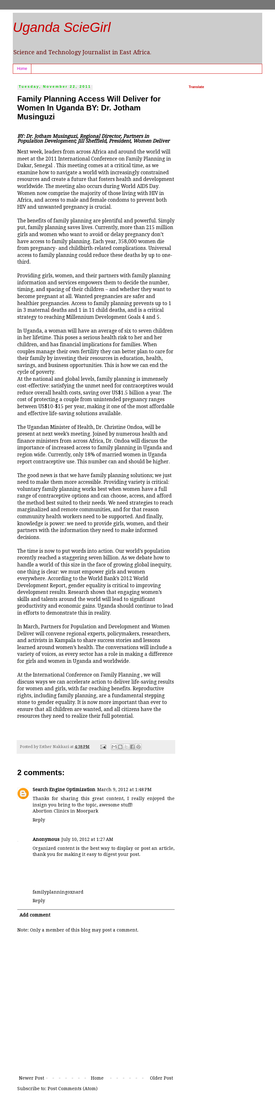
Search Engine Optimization (64, 789)
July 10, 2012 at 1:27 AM (87, 839)
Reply (39, 819)
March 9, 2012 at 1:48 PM (124, 789)
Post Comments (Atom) (73, 1088)
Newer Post (31, 1078)
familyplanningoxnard (58, 892)
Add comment (35, 915)
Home (22, 68)
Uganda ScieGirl (62, 27)
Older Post (161, 1078)
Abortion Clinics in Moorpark (65, 810)
